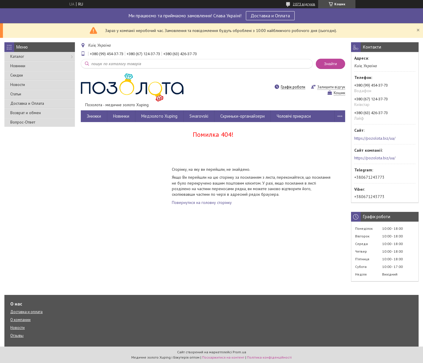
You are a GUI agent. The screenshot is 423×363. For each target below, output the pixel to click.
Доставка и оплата (26, 311)
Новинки (17, 65)
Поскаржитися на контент (223, 357)
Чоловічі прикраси (294, 116)
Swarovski (198, 116)
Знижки (94, 116)
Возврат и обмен (25, 112)
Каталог (17, 56)
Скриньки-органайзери (242, 116)
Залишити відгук (331, 87)
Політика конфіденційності (269, 357)
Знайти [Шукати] (330, 64)
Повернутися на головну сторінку (202, 202)
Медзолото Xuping (159, 116)
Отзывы (17, 335)
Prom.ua (239, 352)
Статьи (15, 94)
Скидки (16, 75)
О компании (20, 319)
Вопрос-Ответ (22, 122)
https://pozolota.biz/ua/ (374, 138)
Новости (17, 84)
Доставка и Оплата (270, 15)
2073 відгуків (304, 4)
